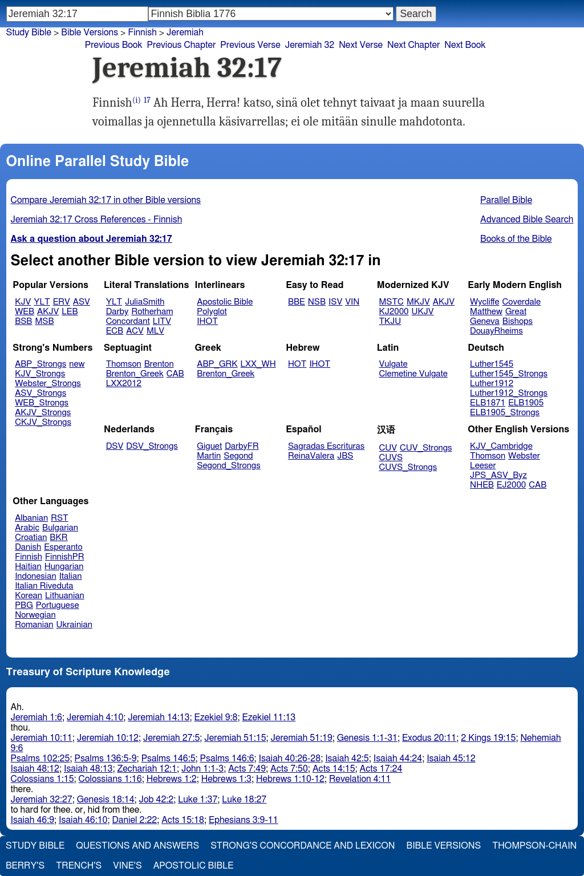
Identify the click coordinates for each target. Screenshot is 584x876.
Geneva (485, 321)
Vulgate (393, 364)
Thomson (123, 364)
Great (515, 311)
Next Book (464, 45)
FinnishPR (64, 557)
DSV (115, 446)
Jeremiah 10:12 (108, 738)
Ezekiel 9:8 (216, 717)
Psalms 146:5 (168, 758)
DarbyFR (242, 446)
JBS (345, 456)
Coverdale (521, 302)
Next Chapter (413, 45)
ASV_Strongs (40, 393)
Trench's (79, 865)
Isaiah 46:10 (83, 820)
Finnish (142, 32)
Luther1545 (491, 364)
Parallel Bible (506, 200)
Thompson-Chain (534, 845)
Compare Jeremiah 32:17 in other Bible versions (106, 200)
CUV (388, 448)
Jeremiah (185, 32)
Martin (209, 456)
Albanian (31, 518)
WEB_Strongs (41, 403)
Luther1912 (491, 383)
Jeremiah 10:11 (41, 738)
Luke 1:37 (197, 799)
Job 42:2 (156, 799)
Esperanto (63, 547)
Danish (28, 547)
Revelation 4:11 (360, 779)
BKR (58, 537)
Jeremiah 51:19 (301, 738)
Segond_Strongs (228, 465)
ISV (335, 302)
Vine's (127, 865)
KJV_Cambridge (501, 446)
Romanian (34, 624)
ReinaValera (311, 456)
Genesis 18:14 (106, 799)
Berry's (25, 865)
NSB (317, 302)
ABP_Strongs (40, 364)
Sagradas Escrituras (326, 446)
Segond (238, 456)
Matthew (486, 311)
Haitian (28, 566)
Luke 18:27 (244, 799)
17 (147, 100)
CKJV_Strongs (43, 422)
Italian (70, 576)
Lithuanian (64, 595)
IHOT (207, 321)
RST (59, 518)
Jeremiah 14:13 (158, 717)
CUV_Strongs (426, 448)
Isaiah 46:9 (33, 820)
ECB (114, 331)
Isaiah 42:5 (347, 758)
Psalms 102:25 (40, 758)
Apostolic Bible (193, 865)
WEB (24, 311)
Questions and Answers (137, 845)
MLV (155, 331)
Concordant (128, 321)
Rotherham (152, 311)
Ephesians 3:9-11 (243, 820)
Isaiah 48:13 (88, 768)
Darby (117, 311)
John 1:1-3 (202, 768)
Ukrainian (74, 624)
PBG (24, 605)
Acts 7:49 (247, 768)
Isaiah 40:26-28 (290, 758)
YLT (42, 302)
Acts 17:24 (381, 768)
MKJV (418, 302)
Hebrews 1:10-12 (290, 779)
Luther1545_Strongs (509, 374)
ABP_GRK (217, 364)
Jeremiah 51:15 (235, 738)
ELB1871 (487, 403)
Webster (524, 456)
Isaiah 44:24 (398, 758)
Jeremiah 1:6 (36, 717)
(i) (136, 100)
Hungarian (64, 566)
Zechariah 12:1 (147, 768)
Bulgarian (60, 528)
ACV (135, 331)
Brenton (159, 364)
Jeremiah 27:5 (171, 738)
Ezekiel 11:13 (269, 717)
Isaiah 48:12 (35, 768)
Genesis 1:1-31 (367, 738)
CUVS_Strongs (408, 467)
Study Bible (28, 32)
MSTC (391, 302)
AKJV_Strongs (43, 412)
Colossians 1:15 (42, 779)
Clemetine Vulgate (413, 374)
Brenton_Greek (135, 374)
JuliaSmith (144, 302)
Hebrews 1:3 (226, 779)
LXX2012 (123, 383)
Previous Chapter (181, 45)
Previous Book (114, 45)
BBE (296, 302)
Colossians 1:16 (110, 779)
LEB (70, 311)
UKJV (423, 311)
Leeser (483, 465)
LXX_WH (258, 364)
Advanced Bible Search (526, 219)
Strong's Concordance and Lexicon (302, 845)
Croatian (31, 537)
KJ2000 (394, 311)
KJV (23, 302)
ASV (81, 302)
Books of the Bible (516, 239)
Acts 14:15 (334, 768)
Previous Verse (250, 45)
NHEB (482, 485)
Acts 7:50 (289, 768)
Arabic (27, 528)
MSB (44, 321)
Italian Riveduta (44, 586)
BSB (23, 321)
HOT (297, 364)
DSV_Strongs (152, 446)
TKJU (390, 321)
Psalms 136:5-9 (105, 758)
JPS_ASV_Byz (498, 475)
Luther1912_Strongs (509, 393)
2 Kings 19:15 (488, 738)
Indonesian (35, 576)
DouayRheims (496, 331)
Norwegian (35, 615)
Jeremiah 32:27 (41, 799)
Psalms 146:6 (227, 758)
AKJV (48, 311)
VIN (352, 302)
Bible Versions (89, 32)
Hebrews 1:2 (172, 779)
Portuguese (57, 605)
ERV (61, 302)
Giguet (209, 446)
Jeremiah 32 (309, 45)
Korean (28, 595)
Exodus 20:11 (429, 738)
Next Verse (361, 45)
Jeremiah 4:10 (95, 717)
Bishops (517, 321)
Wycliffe (484, 302)
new (76, 364)
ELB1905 (526, 403)
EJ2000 (511, 485)
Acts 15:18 (182, 820)
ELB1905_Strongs (505, 412)
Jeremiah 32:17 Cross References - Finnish (96, 219)
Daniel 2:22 (134, 820)
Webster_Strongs (48, 383)
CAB (175, 374)
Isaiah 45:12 (451, 758)
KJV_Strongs (40, 374)
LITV (162, 321)
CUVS (391, 457)
